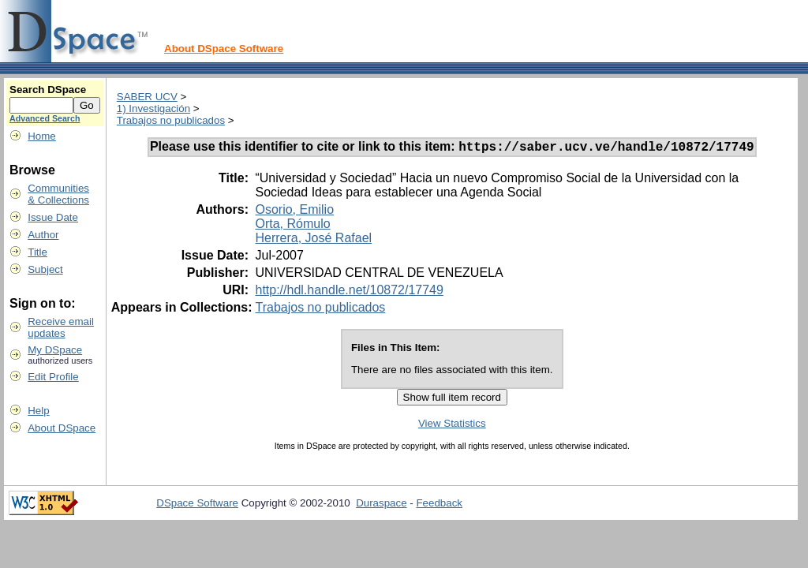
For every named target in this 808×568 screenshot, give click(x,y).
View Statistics (452, 426)
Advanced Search (44, 118)
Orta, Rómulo (292, 226)
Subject (45, 269)
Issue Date (53, 217)
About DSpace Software (223, 48)
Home (42, 136)
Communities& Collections (58, 194)
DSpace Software (197, 505)
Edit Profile (53, 377)
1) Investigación (153, 108)
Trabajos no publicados (171, 120)
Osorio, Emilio (294, 212)
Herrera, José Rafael (313, 240)
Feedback (439, 505)
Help (38, 411)
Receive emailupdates (61, 327)
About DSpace (61, 428)
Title (37, 252)
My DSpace (55, 350)
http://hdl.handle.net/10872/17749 (349, 292)
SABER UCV (147, 97)
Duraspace (381, 505)
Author (43, 235)
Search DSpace (47, 89)
